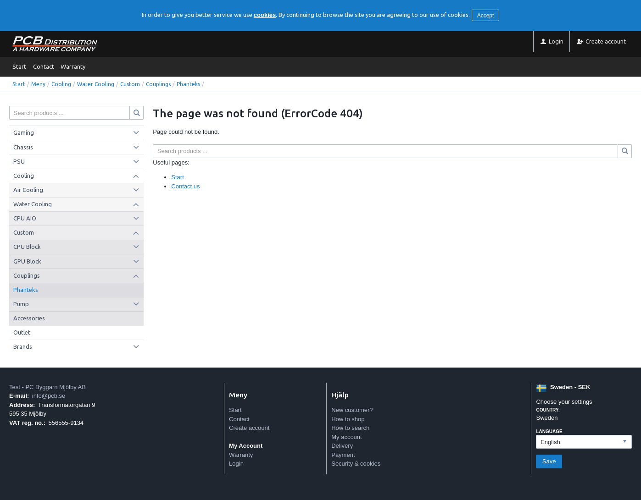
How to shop (347, 419)
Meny (38, 84)
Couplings (158, 84)
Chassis (23, 147)
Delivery (342, 445)
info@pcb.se (48, 395)
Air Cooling (28, 190)
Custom (130, 84)
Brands (22, 346)
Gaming (23, 132)
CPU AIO (24, 218)
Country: (548, 409)
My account (346, 437)
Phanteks (188, 84)
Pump (21, 304)
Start (19, 66)
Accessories (29, 318)
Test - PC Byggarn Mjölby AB (47, 387)
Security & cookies (355, 463)
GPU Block (27, 261)
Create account (249, 427)
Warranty (73, 66)
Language (549, 431)
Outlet (21, 332)
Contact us (185, 186)
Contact (43, 66)
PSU (19, 161)
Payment (343, 454)
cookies (265, 14)
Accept (485, 15)
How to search (350, 427)
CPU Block (27, 246)
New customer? (352, 410)
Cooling (61, 84)
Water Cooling (95, 84)
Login (236, 463)
